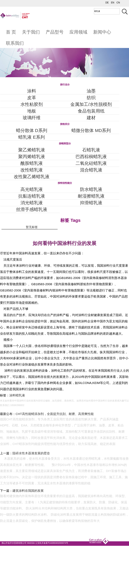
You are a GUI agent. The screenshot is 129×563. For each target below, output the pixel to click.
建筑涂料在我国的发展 (28, 490)
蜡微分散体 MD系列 (91, 130)
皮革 (31, 97)
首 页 (11, 32)
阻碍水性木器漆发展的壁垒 (31, 453)
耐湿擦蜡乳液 (91, 196)
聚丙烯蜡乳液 (31, 156)
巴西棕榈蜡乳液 (91, 156)
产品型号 (55, 32)
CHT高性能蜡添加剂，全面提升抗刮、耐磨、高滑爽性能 (55, 414)
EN (112, 2)
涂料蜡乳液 (17, 395)
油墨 (91, 90)
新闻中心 (102, 32)
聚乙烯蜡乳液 (31, 149)
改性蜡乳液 (31, 169)
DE (107, 2)
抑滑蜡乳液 (91, 202)
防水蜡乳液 (91, 189)
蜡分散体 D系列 (31, 130)
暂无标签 (32, 227)
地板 (31, 111)
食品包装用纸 (91, 111)
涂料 (31, 90)
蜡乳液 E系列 (31, 137)
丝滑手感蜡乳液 (31, 209)
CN (118, 2)
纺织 (91, 97)
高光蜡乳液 (31, 189)
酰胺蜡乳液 (31, 163)
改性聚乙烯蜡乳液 (31, 176)
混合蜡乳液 (91, 169)
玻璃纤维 (32, 117)
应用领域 (78, 32)
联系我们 (15, 43)
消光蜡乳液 (31, 202)
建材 (91, 117)
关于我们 (31, 32)
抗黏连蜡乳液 (31, 196)
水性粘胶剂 (31, 104)
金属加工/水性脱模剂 (91, 104)
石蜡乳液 (91, 149)
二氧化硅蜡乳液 (91, 163)
